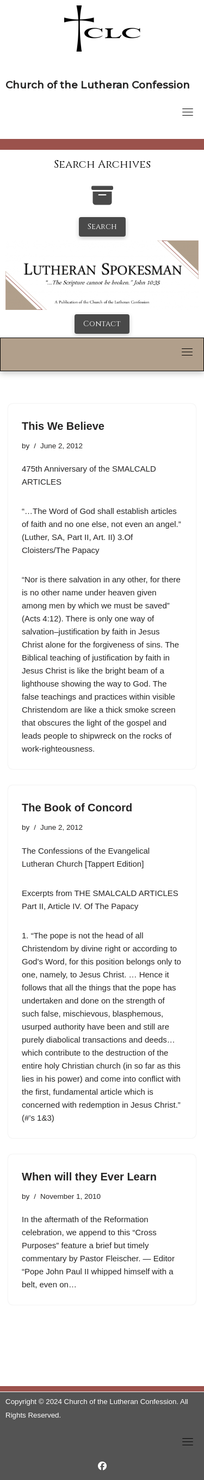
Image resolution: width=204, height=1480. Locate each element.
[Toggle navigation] (188, 112)
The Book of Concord (77, 808)
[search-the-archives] (102, 201)
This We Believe (63, 426)
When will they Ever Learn (89, 1177)
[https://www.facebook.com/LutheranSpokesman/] (102, 1466)
